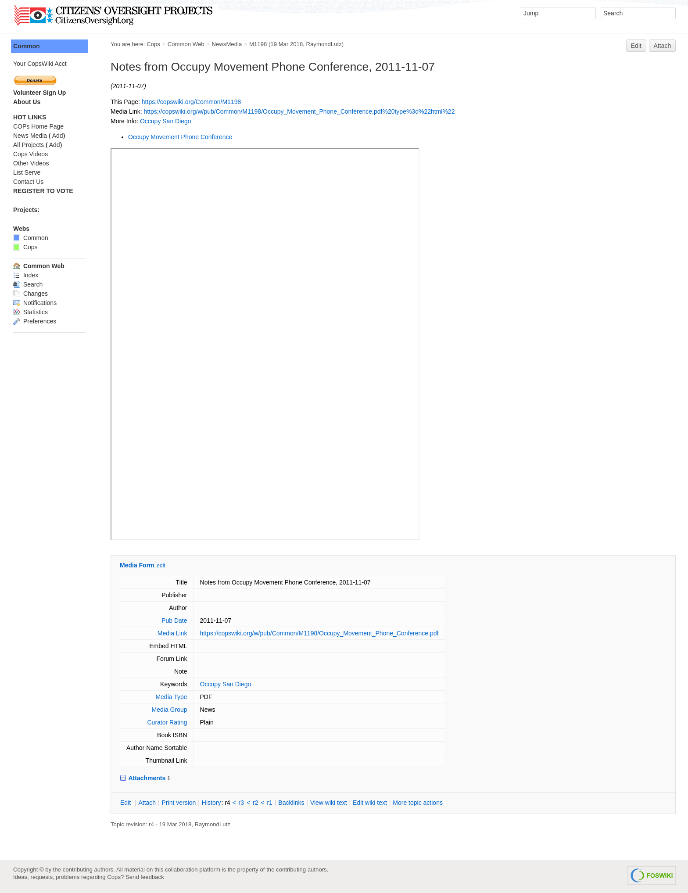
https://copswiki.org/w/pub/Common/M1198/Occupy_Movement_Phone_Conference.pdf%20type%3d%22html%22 (299, 111)
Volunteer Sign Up (39, 92)
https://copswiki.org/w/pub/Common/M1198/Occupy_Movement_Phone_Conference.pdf (319, 633)
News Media (30, 135)
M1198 (258, 44)
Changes (30, 293)
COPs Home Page (38, 126)
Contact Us (28, 181)
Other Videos (31, 163)
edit (161, 566)
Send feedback (144, 877)
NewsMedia (226, 44)
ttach (147, 802)
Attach (662, 45)
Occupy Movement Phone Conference (180, 136)
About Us (26, 101)
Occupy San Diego (165, 121)
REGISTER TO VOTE (43, 190)
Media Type (171, 696)
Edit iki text (370, 802)
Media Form (137, 565)
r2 (255, 802)
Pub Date (174, 620)
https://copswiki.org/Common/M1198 (191, 101)
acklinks (291, 802)
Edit (636, 45)
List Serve (26, 172)
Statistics (30, 312)
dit (126, 802)
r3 (241, 802)
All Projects (28, 144)
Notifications (35, 302)
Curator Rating (167, 722)
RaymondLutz (324, 44)
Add (57, 135)
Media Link (172, 633)
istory (211, 802)
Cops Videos (30, 154)
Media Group (169, 709)
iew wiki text (328, 802)
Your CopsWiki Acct (40, 63)
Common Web (186, 44)
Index (25, 275)
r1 (269, 802)
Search (28, 284)
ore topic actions (418, 802)
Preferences (34, 321)
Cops (153, 44)
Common (26, 46)
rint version (179, 802)
